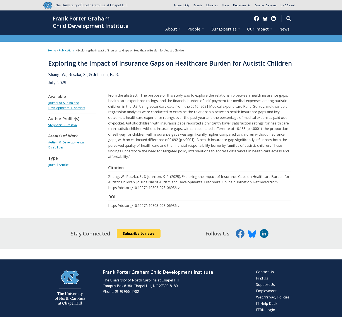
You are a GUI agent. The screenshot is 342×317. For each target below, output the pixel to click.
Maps (225, 5)
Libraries (212, 5)
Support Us (265, 284)
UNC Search (288, 5)
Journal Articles (58, 165)
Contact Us (265, 271)
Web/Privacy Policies (272, 297)
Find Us (262, 278)
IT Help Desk (266, 303)
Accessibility (182, 5)
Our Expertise (225, 29)
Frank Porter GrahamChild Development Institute (90, 22)
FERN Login (265, 309)
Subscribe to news (138, 233)
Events (197, 5)
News (284, 29)
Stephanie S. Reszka (62, 125)
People (195, 29)
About (172, 29)
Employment (266, 290)
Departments (242, 5)
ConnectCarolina (266, 5)
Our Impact (259, 29)
